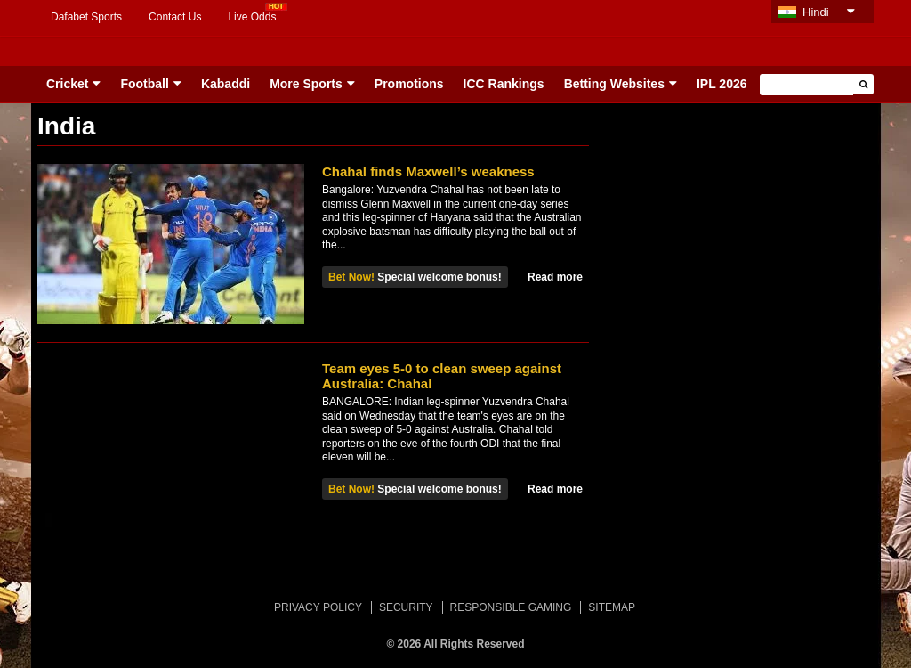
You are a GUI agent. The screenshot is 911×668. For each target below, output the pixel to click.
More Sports (306, 84)
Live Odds (252, 17)
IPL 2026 (722, 84)
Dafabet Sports (86, 17)
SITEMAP (611, 607)
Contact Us (175, 17)
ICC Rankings (504, 84)
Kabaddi (225, 84)
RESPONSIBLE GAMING (511, 607)
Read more (555, 277)
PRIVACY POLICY (318, 607)
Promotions (409, 84)
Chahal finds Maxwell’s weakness (428, 171)
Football (144, 84)
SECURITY (406, 607)
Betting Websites (614, 84)
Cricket (67, 84)
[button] (863, 84)
